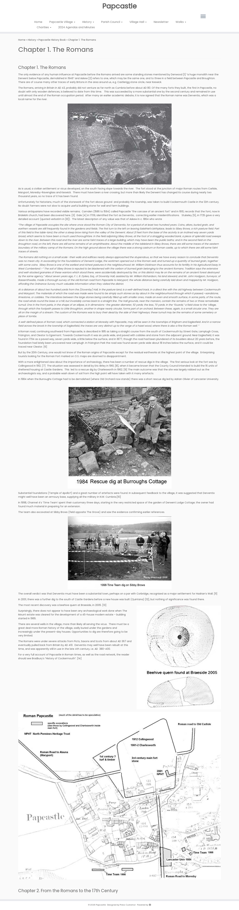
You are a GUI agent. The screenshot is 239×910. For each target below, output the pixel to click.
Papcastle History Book (52, 40)
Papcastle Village (62, 22)
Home (38, 22)
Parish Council (112, 22)
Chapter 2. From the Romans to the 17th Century (68, 891)
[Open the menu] (203, 16)
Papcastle (119, 6)
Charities (44, 27)
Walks (181, 22)
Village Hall (138, 22)
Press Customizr (128, 904)
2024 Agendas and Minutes (76, 27)
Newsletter (161, 22)
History (88, 22)
